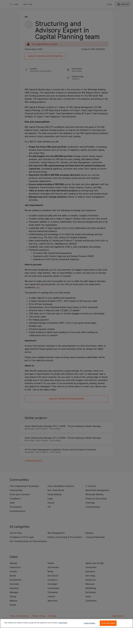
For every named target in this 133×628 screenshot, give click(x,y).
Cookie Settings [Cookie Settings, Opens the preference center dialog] (89, 623)
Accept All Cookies (108, 623)
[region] (66, 623)
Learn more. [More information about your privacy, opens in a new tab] (62, 623)
